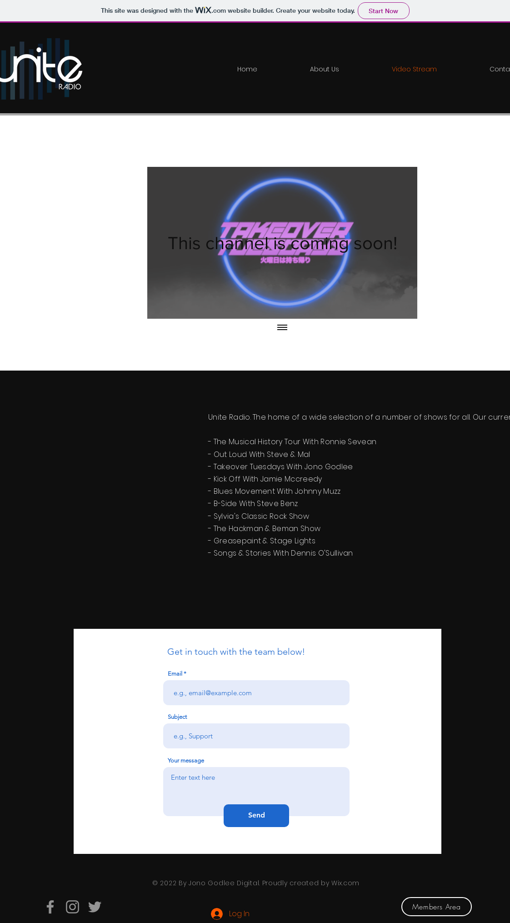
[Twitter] (95, 907)
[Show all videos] (282, 328)
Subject (177, 717)
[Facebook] (50, 907)
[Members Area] (436, 906)
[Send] (256, 815)
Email (175, 674)
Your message (186, 760)
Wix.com (345, 883)
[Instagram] (72, 907)
